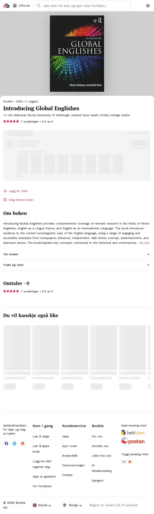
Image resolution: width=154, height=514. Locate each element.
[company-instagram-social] (22, 443)
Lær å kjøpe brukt (41, 448)
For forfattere (42, 486)
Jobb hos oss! (101, 455)
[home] (6, 5)
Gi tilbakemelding (101, 468)
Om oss (97, 436)
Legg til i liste (15, 191)
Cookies (67, 474)
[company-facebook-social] (6, 443)
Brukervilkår (70, 455)
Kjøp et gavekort (44, 476)
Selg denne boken (18, 200)
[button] (77, 254)
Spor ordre (69, 446)
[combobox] (43, 505)
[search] (38, 5)
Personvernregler (73, 465)
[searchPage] (39, 115)
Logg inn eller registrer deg (42, 464)
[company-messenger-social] (14, 443)
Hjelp (65, 436)
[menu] (148, 5)
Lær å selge (41, 436)
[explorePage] (21, 5)
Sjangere (97, 480)
